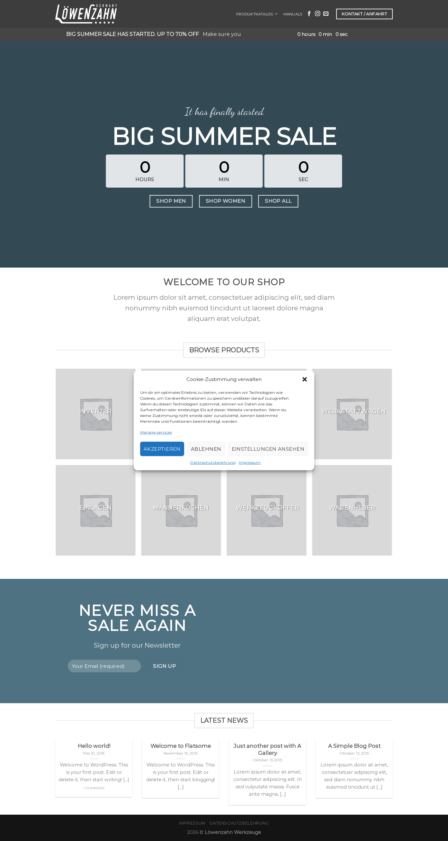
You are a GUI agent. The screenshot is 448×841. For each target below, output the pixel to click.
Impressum (250, 462)
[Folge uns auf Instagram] (317, 14)
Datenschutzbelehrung (213, 462)
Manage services (156, 432)
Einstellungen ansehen (268, 449)
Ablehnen (206, 449)
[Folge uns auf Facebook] (309, 14)
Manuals (292, 14)
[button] (304, 379)
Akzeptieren (162, 449)
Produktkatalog (257, 14)
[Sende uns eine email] (325, 14)
